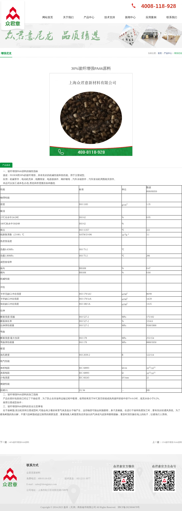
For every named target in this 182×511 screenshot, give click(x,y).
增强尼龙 (178, 53)
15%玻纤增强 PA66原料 (172, 442)
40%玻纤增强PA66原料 (19, 442)
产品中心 (168, 53)
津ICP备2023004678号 (129, 507)
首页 (160, 53)
